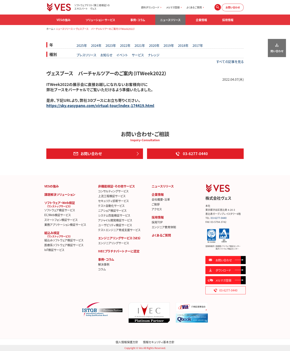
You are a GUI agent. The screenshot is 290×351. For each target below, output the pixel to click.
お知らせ (106, 54)
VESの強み (51, 186)
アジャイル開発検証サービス (115, 220)
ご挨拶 (156, 204)
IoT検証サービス (54, 250)
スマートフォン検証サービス (61, 220)
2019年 (169, 45)
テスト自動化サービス (111, 206)
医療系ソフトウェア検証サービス (64, 245)
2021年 (140, 45)
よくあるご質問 (194, 7)
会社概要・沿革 (161, 199)
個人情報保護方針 (127, 342)
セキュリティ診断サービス (113, 201)
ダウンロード (223, 270)
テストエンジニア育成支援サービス (119, 230)
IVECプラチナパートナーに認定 (119, 251)
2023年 (111, 45)
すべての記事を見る (230, 61)
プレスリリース (86, 54)
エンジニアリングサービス (113, 243)
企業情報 (158, 194)
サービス (138, 54)
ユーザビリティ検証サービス (115, 225)
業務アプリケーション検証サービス (65, 225)
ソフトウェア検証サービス (59, 210)
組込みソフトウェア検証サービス (64, 240)
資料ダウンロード (150, 7)
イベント (122, 54)
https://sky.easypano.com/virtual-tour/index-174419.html (100, 105)
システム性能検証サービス (114, 215)
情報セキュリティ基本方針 (158, 342)
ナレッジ (154, 54)
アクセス (157, 209)
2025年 (82, 45)
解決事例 (103, 264)
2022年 (125, 45)
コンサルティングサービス (113, 191)
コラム (102, 269)
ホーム (49, 29)
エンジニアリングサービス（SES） (119, 238)
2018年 (183, 45)
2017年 (198, 45)
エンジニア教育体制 (164, 227)
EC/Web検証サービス (57, 215)
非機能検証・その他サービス (116, 186)
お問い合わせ (233, 7)
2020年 (154, 45)
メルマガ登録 (173, 7)
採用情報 (158, 217)
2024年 (96, 45)
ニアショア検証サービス (112, 210)
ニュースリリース (170, 20)
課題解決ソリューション (59, 194)
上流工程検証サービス (112, 196)
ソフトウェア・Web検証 (69, 204)
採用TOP (157, 222)
